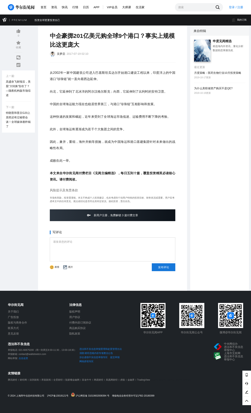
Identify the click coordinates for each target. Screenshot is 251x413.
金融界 (131, 379)
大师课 (126, 7)
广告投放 (13, 317)
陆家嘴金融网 (72, 379)
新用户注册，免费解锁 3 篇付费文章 (112, 215)
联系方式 (13, 328)
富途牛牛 (86, 379)
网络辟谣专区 (86, 361)
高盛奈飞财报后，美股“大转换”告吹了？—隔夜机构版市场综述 (18, 88)
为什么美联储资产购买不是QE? (213, 88)
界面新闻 (46, 379)
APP (96, 7)
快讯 (65, 7)
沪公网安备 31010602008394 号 (91, 395)
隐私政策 (74, 333)
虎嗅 (122, 379)
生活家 (140, 7)
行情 (75, 7)
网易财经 (98, 379)
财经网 (23, 379)
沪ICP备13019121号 (58, 396)
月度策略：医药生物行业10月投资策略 (217, 72)
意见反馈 (13, 333)
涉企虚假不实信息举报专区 (93, 357)
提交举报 (115, 357)
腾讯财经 (12, 379)
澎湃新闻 (34, 379)
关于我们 (13, 311)
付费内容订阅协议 (80, 322)
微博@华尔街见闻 (231, 332)
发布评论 (163, 267)
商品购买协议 (77, 328)
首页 (43, 7)
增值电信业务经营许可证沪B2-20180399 (133, 396)
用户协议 (74, 317)
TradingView (143, 379)
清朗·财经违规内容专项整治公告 (96, 353)
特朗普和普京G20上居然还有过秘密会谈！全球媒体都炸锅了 (18, 119)
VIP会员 (112, 7)
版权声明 (74, 311)
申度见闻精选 (222, 41)
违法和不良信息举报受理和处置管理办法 (100, 349)
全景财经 (58, 379)
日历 (86, 7)
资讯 (54, 7)
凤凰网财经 (112, 379)
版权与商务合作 (17, 322)
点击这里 (23, 358)
